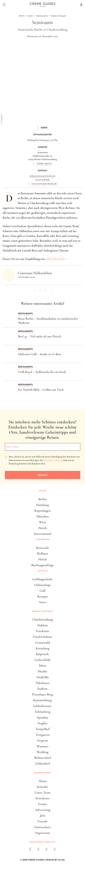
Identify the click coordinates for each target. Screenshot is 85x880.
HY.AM (61, 860)
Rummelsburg (42, 700)
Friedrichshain (42, 637)
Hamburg (42, 505)
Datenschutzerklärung (53, 460)
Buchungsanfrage (42, 565)
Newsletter (42, 798)
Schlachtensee (42, 706)
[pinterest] (47, 850)
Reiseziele (42, 548)
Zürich (42, 528)
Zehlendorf (42, 764)
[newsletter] (55, 850)
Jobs (42, 816)
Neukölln (42, 677)
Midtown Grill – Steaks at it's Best (39, 354)
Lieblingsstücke (42, 579)
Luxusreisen (42, 539)
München (42, 516)
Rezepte (42, 596)
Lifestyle (43, 571)
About (42, 781)
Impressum (42, 833)
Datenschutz (42, 827)
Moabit (42, 671)
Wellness (42, 554)
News (42, 602)
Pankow (42, 689)
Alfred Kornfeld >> (57, 259)
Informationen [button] (42, 772)
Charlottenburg (42, 620)
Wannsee (42, 746)
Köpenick (42, 654)
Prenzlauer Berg (42, 694)
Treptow (42, 741)
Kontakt (42, 787)
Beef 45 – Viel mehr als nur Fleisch (39, 336)
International (42, 534)
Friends (43, 821)
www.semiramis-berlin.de (44, 183)
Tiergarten (43, 735)
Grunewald (42, 643)
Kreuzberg (42, 648)
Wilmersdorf (42, 758)
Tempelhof (42, 729)
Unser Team (42, 793)
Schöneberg (42, 712)
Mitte (42, 666)
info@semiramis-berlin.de (42, 176)
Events (42, 804)
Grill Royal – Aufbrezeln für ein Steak (42, 372)
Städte (42, 491)
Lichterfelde (43, 660)
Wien (42, 522)
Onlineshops (42, 585)
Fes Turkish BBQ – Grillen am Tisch (41, 390)
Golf (42, 591)
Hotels (42, 559)
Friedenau (42, 631)
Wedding (43, 752)
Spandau (42, 717)
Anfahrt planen (44, 163)
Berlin (42, 499)
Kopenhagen (42, 511)
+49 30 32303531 (42, 179)
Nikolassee (42, 683)
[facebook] (30, 850)
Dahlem (42, 625)
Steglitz (42, 723)
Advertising (42, 810)
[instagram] (38, 850)
